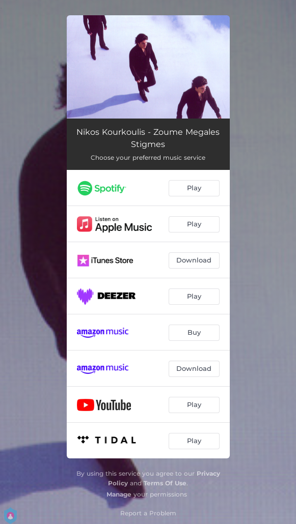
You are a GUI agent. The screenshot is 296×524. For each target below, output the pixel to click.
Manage (118, 494)
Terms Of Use (165, 483)
